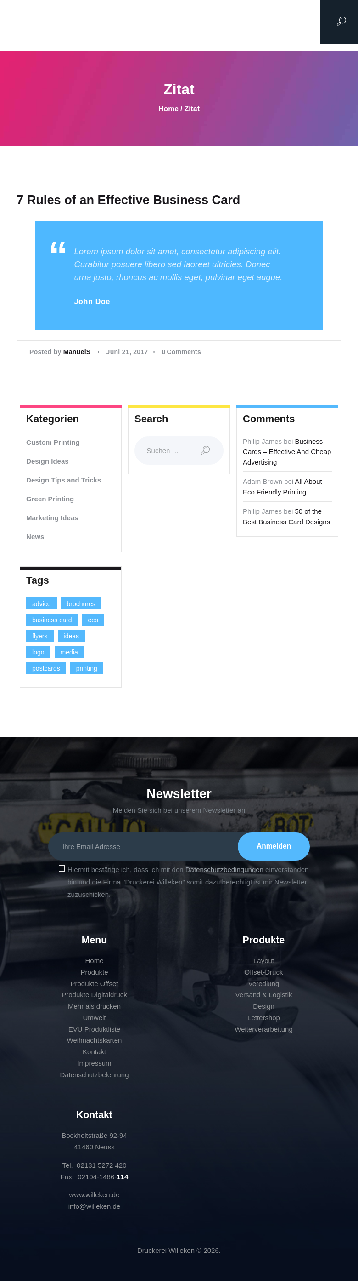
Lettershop (263, 1022)
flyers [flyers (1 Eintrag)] (39, 637)
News (35, 537)
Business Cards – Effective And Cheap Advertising (287, 452)
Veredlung (264, 988)
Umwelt (94, 1022)
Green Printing (50, 500)
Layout (263, 965)
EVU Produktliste (94, 1034)
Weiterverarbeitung (263, 1034)
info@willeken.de (94, 1211)
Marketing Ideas (52, 518)
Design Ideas (47, 462)
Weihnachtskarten (94, 1045)
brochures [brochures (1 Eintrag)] (81, 605)
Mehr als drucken (94, 1011)
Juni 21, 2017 (127, 353)
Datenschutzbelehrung (94, 1079)
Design (263, 1011)
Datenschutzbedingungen (224, 874)
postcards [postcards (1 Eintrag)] (46, 669)
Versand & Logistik (263, 1000)
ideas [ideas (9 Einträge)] (71, 637)
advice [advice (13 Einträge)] (41, 605)
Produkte (94, 977)
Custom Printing (53, 443)
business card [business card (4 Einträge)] (52, 621)
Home (168, 109)
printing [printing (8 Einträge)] (86, 669)
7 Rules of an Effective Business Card (132, 200)
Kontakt (94, 1056)
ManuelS (78, 353)
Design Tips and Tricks (63, 481)
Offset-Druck (264, 977)
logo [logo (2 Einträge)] (38, 653)
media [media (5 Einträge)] (69, 653)
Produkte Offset (94, 988)
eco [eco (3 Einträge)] (93, 621)
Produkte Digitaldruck (94, 1000)
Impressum (94, 1068)
